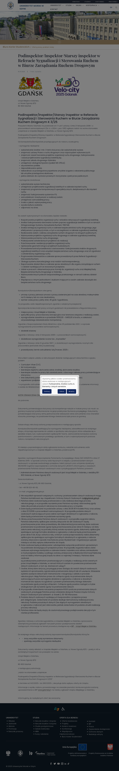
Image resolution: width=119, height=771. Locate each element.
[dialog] (59, 385)
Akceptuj (71, 391)
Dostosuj (47, 391)
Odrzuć (62, 391)
